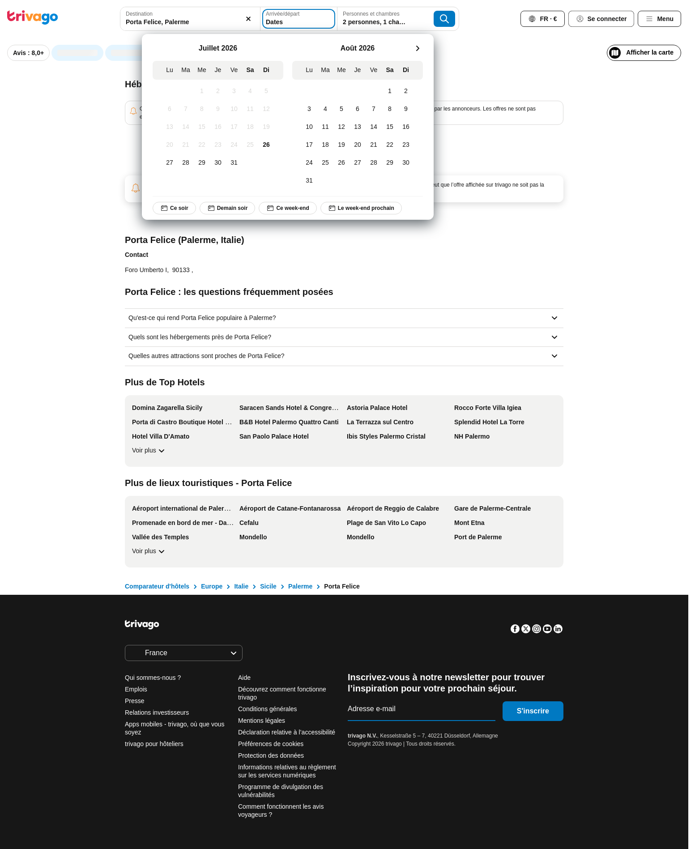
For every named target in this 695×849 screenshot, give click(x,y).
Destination (139, 14)
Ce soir (174, 208)
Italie (241, 586)
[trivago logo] (32, 19)
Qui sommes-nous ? (153, 677)
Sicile (268, 586)
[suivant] (417, 48)
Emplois (136, 689)
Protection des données (271, 755)
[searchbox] (187, 22)
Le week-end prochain (361, 208)
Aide (244, 677)
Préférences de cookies (271, 743)
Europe (211, 586)
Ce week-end (287, 208)
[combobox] (187, 18)
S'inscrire (533, 711)
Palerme (300, 586)
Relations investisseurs (157, 712)
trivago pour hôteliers (154, 743)
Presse (135, 700)
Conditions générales (267, 708)
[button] (187, 19)
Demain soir (227, 208)
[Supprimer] (243, 19)
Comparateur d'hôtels (157, 586)
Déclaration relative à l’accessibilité (286, 732)
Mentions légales (261, 720)
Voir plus (149, 450)
